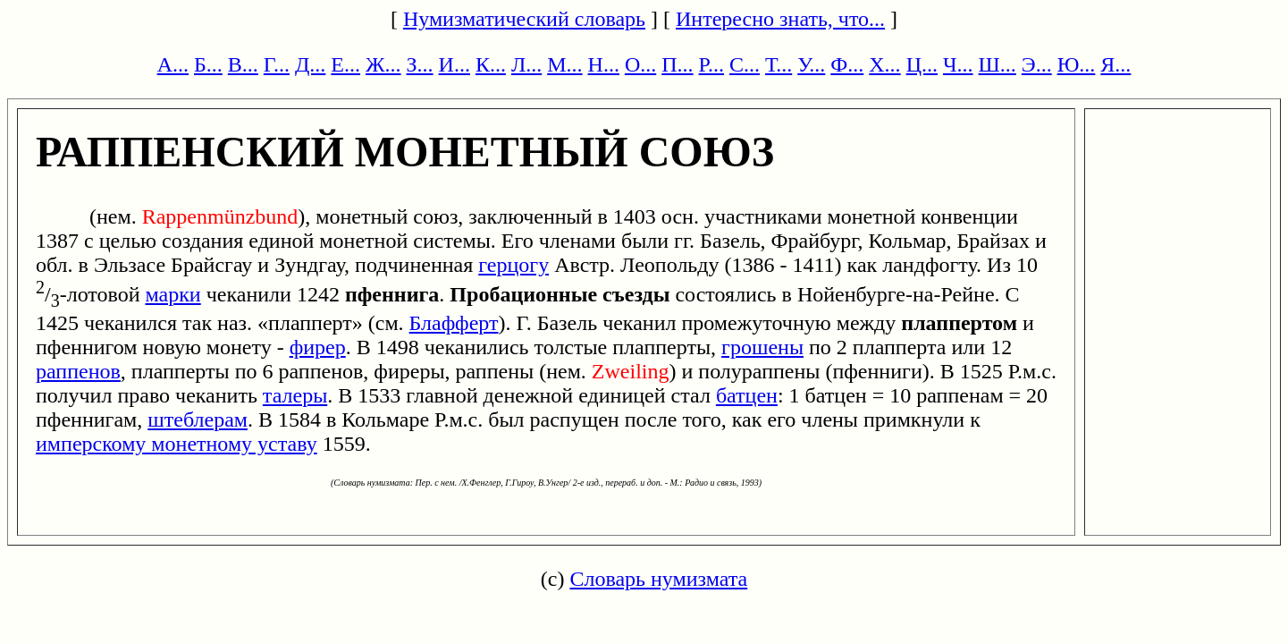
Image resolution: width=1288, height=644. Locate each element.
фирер (318, 347)
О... (640, 64)
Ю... (1076, 64)
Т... (778, 64)
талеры (295, 395)
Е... (345, 64)
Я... (1115, 64)
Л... (526, 64)
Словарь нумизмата (658, 578)
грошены (762, 347)
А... (173, 64)
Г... (277, 64)
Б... (208, 64)
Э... (1037, 64)
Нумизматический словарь (524, 18)
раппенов (78, 371)
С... (744, 64)
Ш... (997, 64)
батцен (747, 395)
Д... (310, 64)
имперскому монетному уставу (176, 443)
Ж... (383, 64)
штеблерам (197, 419)
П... (677, 64)
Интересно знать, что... (780, 18)
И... (454, 64)
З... (420, 64)
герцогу (513, 264)
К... (491, 64)
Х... (884, 64)
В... (243, 64)
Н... (603, 64)
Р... (711, 64)
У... (811, 64)
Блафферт (454, 323)
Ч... (958, 64)
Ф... (846, 64)
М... (564, 64)
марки (173, 294)
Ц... (922, 64)
